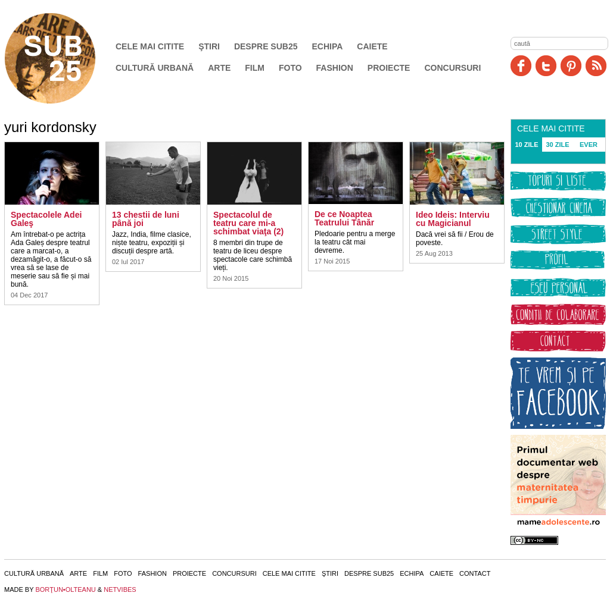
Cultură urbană (155, 68)
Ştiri (209, 46)
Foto (290, 68)
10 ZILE (526, 144)
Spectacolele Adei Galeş (46, 219)
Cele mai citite (150, 46)
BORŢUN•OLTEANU (65, 589)
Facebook (521, 65)
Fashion (334, 68)
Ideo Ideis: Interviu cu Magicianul (453, 219)
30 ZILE (557, 144)
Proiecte (389, 68)
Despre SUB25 (266, 46)
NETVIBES (120, 589)
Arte (219, 68)
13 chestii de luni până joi (145, 219)
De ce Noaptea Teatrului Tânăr (344, 218)
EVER (588, 144)
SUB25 (63, 58)
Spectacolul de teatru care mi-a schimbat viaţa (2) (248, 223)
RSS (596, 65)
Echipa (327, 46)
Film (254, 68)
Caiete (372, 46)
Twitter (546, 65)
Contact (474, 573)
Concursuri (452, 68)
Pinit (571, 65)
